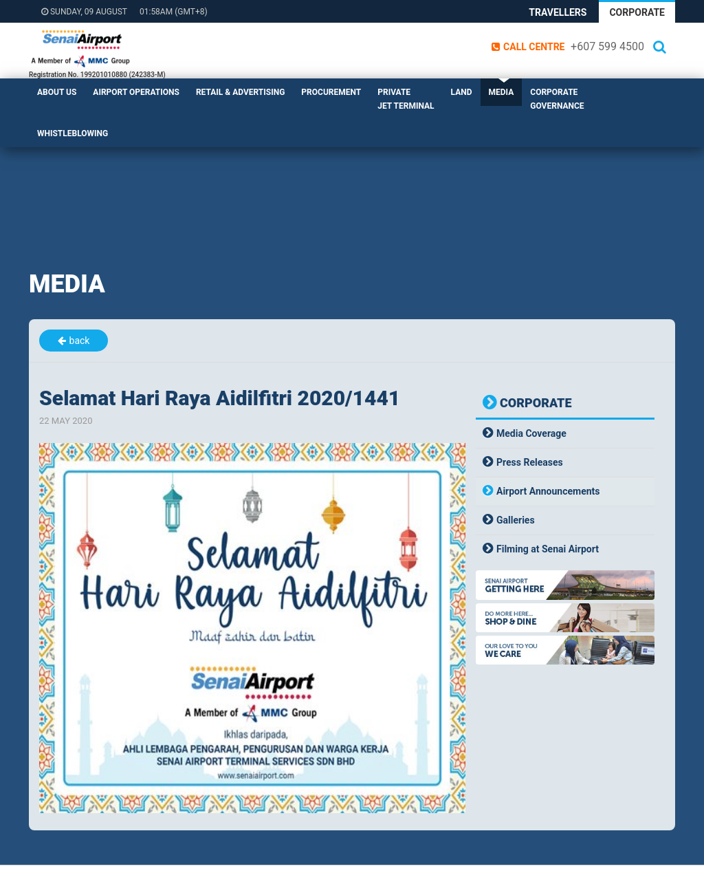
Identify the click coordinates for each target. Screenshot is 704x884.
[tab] (565, 434)
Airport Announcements (548, 491)
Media (501, 92)
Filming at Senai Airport (547, 548)
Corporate (637, 12)
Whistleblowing (72, 133)
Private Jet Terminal (405, 99)
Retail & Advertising (240, 92)
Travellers (557, 12)
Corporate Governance (557, 99)
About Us (56, 92)
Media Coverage (531, 433)
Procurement (331, 92)
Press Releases (529, 462)
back (79, 340)
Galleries (515, 520)
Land (461, 92)
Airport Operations (136, 92)
